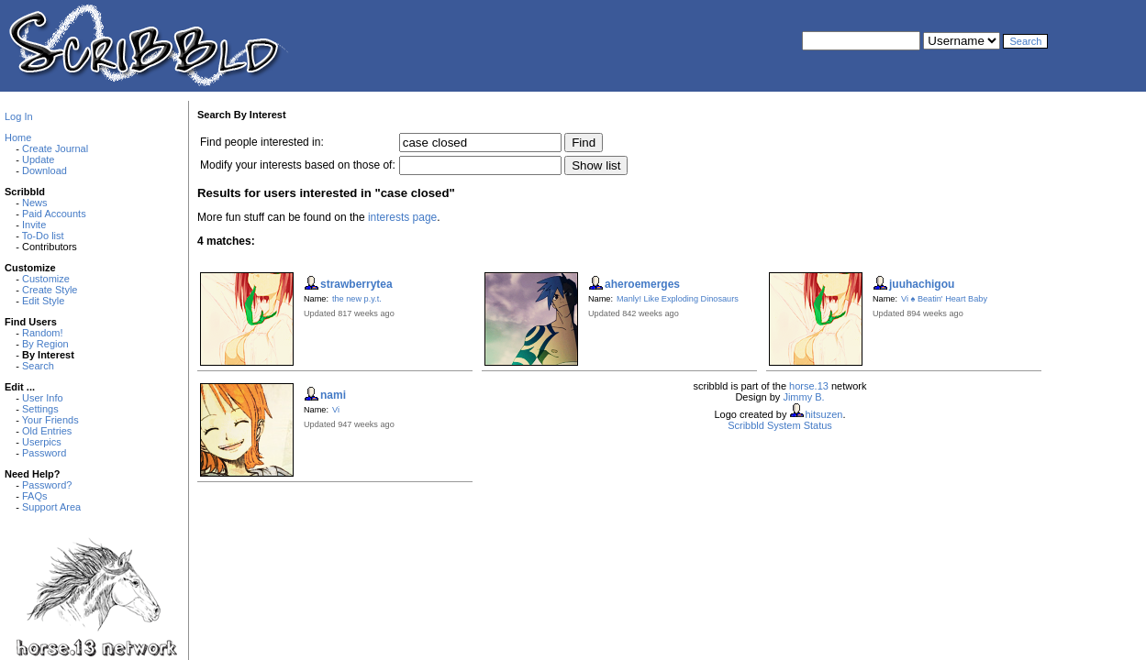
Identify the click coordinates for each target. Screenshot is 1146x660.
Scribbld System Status (780, 425)
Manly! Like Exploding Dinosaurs (678, 298)
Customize (46, 278)
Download (44, 170)
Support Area (51, 506)
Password (44, 452)
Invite (34, 224)
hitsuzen (823, 414)
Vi (335, 409)
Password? (47, 484)
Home (18, 137)
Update (38, 159)
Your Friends (50, 419)
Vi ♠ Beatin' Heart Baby (944, 298)
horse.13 (809, 385)
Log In (19, 116)
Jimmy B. (803, 396)
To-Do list (43, 235)
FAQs (35, 495)
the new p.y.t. (357, 298)
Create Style (50, 289)
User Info (42, 397)
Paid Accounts (54, 213)
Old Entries (47, 430)
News (35, 202)
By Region (45, 343)
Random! (42, 332)
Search (38, 365)
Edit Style (43, 300)
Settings (40, 408)
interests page (402, 217)
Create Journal (55, 148)
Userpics (41, 441)
